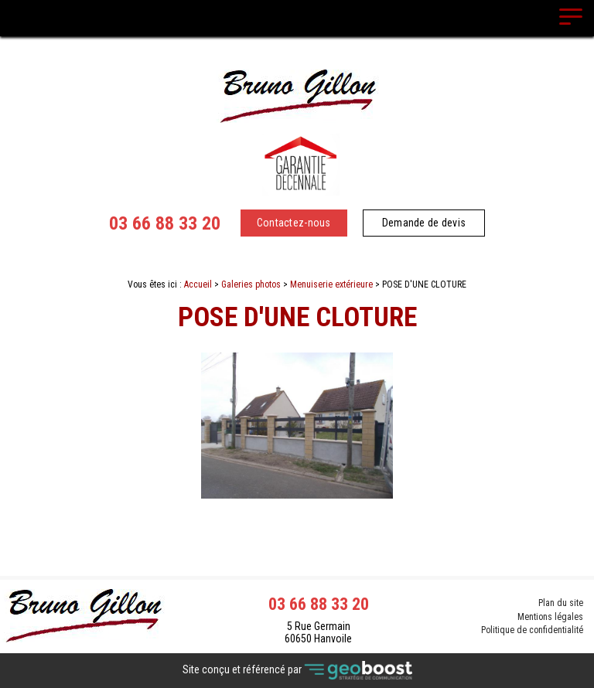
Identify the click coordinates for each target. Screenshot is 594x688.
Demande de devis (424, 222)
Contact (297, 512)
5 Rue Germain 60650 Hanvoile (318, 632)
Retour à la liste (297, 539)
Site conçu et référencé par (297, 670)
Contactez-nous (294, 222)
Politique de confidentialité (532, 630)
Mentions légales (550, 616)
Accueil (198, 284)
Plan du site (560, 603)
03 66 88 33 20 (164, 223)
